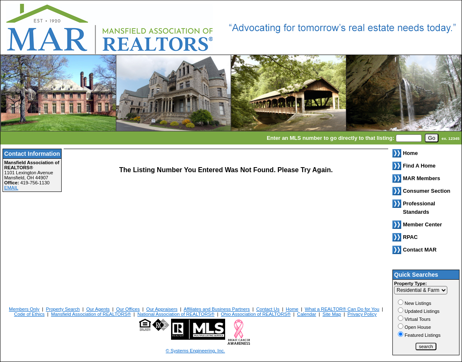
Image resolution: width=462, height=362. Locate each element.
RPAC (410, 237)
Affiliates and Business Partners (217, 309)
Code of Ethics (29, 314)
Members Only (24, 309)
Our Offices (128, 309)
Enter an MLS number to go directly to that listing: (330, 138)
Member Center (422, 224)
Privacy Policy (362, 314)
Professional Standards (419, 207)
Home (292, 309)
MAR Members (421, 178)
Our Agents (98, 309)
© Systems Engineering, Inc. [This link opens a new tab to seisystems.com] (195, 350)
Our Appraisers (162, 309)
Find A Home (419, 166)
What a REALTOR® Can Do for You (342, 309)
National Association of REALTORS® (176, 314)
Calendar (306, 314)
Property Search (63, 309)
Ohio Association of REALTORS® (256, 314)
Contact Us (267, 309)
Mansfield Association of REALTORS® (91, 314)
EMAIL (11, 187)
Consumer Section (426, 191)
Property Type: (410, 283)
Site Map (331, 314)
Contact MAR (419, 250)
